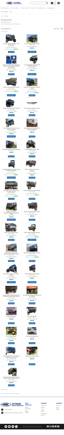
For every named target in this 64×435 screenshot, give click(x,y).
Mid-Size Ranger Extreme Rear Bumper (32, 172)
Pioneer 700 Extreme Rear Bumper (32, 215)
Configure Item (11, 138)
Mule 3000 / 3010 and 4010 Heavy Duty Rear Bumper (11, 194)
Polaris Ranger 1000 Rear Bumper (32, 235)
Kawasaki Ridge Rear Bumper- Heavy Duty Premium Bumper (11, 172)
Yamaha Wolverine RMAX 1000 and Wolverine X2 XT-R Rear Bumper (11, 383)
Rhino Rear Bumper (11, 321)
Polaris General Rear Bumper (11, 235)
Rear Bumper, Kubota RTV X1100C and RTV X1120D (32, 299)
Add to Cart (32, 139)
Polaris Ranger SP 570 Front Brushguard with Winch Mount (11, 257)
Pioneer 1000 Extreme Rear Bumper (32, 194)
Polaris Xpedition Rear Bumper (32, 277)
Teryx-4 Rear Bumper (11, 341)
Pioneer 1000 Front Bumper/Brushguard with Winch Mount (11, 216)
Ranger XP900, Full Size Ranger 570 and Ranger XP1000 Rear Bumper (11, 300)
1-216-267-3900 (8, 415)
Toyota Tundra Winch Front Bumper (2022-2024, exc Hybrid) (11, 362)
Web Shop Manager (38, 432)
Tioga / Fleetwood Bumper (32, 341)
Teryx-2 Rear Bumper (32, 321)
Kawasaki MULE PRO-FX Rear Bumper (11, 152)
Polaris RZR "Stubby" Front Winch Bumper (11, 278)
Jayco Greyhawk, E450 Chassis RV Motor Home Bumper (32, 131)
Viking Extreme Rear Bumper (32, 361)
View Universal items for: (10, 399)
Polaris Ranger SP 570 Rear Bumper (32, 257)
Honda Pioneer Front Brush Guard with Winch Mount (11, 131)
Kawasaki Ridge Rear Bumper (32, 151)
